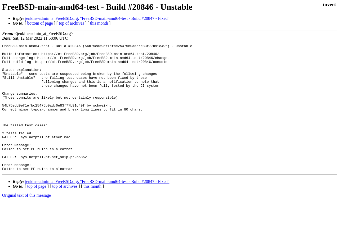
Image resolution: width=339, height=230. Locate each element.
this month (99, 23)
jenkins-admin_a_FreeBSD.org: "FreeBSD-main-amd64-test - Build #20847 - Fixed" (97, 18)
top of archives (71, 23)
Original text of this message (26, 220)
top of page (36, 211)
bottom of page (40, 23)
